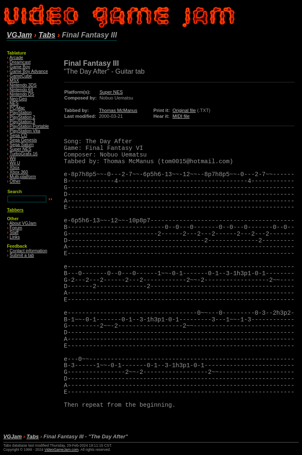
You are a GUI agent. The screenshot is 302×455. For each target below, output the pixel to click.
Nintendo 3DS (23, 85)
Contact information (28, 251)
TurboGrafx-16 (24, 154)
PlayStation (21, 112)
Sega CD (18, 135)
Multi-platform (23, 176)
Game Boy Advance (29, 71)
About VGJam (23, 223)
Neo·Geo (18, 99)
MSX (14, 80)
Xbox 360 (19, 172)
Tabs (46, 35)
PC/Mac (17, 108)
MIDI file (180, 116)
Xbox (15, 167)
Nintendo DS (22, 94)
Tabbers (15, 210)
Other (15, 181)
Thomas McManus (118, 110)
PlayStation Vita (25, 131)
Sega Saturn (22, 144)
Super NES (20, 149)
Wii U (15, 163)
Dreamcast (20, 62)
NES (14, 103)
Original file (184, 110)
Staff (14, 232)
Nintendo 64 (21, 89)
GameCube (21, 76)
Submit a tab (22, 255)
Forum (16, 228)
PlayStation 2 (22, 117)
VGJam (19, 35)
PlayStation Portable (29, 126)
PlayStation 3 (22, 121)
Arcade (16, 57)
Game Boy (20, 67)
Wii (12, 158)
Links (15, 237)
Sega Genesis (23, 140)
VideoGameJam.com (61, 450)
